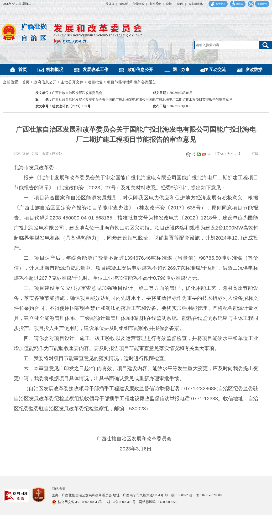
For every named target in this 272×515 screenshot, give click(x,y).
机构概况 (54, 69)
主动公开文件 (72, 82)
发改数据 (253, 69)
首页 (22, 69)
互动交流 (217, 69)
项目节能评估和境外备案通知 (132, 82)
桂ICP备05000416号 (123, 502)
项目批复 (95, 82)
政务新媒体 (195, 3)
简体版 (110, 3)
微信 (180, 3)
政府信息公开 (140, 69)
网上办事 (181, 69)
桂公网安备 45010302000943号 (80, 502)
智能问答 (138, 3)
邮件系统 (155, 3)
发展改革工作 (95, 69)
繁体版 (123, 3)
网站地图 (58, 488)
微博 (169, 3)
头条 (204, 154)
